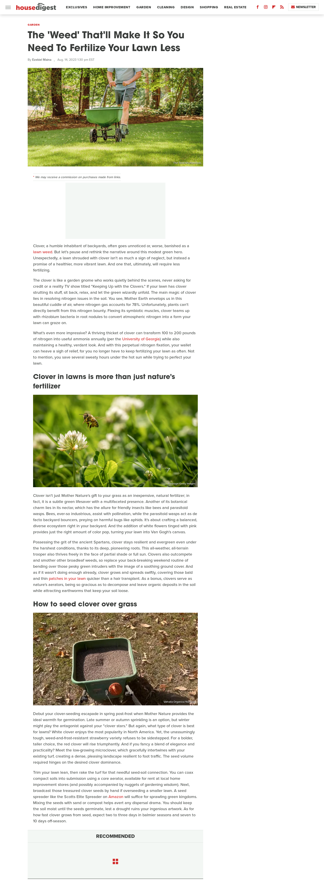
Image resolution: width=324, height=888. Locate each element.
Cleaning (166, 7)
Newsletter (303, 7)
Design (187, 7)
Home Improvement (111, 7)
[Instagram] (266, 8)
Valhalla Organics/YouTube (180, 701)
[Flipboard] (274, 8)
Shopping (209, 7)
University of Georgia (141, 339)
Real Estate (235, 7)
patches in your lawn (67, 578)
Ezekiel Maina (41, 59)
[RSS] (282, 8)
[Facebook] (257, 8)
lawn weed (42, 252)
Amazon (115, 797)
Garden (143, 7)
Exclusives (76, 7)
